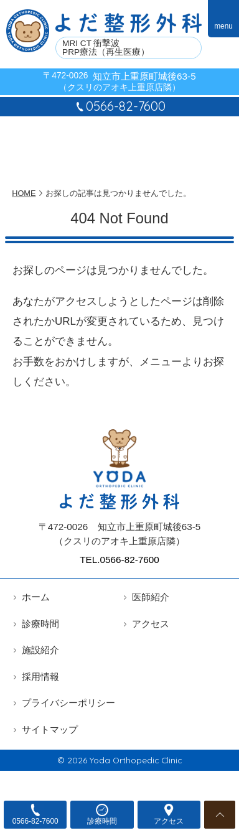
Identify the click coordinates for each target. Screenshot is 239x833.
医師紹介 (150, 597)
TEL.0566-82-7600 (119, 559)
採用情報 (40, 676)
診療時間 (40, 623)
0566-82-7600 (119, 106)
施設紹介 (40, 650)
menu (223, 26)
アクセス (150, 623)
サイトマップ (50, 729)
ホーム (36, 597)
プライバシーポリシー (68, 702)
